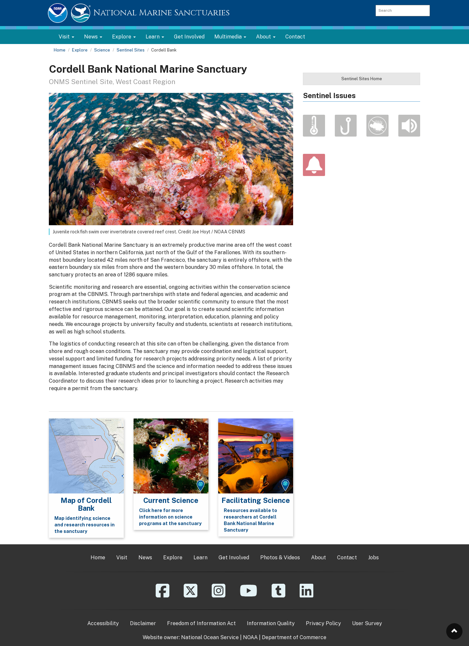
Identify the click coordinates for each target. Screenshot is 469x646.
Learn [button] (155, 37)
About (318, 557)
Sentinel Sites (131, 50)
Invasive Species (377, 126)
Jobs (373, 557)
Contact (295, 37)
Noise (409, 126)
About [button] (266, 37)
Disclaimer (143, 623)
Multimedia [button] (230, 37)
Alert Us (314, 165)
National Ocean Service (210, 637)
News (145, 557)
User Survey (367, 623)
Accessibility (103, 623)
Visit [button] (66, 37)
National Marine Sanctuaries (161, 13)
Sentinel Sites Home (361, 78)
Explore (80, 50)
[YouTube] (248, 595)
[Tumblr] (278, 595)
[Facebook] (162, 595)
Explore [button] (124, 37)
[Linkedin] (306, 595)
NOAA (250, 637)
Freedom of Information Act (201, 623)
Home (59, 50)
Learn (200, 557)
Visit (121, 557)
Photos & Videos (280, 557)
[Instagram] (218, 595)
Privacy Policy (323, 623)
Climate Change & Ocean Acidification (314, 126)
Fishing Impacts (346, 126)
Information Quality (271, 623)
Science (102, 50)
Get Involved (189, 37)
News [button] (93, 37)
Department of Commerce (294, 637)
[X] (190, 595)
